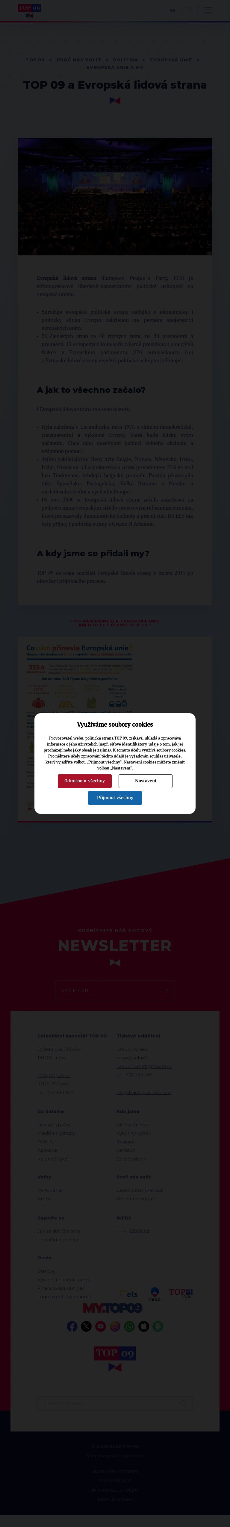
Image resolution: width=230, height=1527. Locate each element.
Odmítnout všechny (84, 780)
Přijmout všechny (115, 797)
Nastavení (145, 780)
